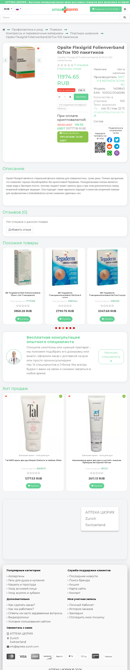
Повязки (56, 29)
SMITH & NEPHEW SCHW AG (111, 81)
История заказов (81, 609)
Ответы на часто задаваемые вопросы (35, 613)
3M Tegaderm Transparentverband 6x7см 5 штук (107, 294)
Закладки (76, 613)
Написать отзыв (70, 68)
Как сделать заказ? (21, 605)
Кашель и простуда (22, 585)
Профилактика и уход (27, 29)
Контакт (74, 593)
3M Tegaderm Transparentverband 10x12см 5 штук (65, 295)
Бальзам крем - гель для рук (34, 456)
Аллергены (16, 576)
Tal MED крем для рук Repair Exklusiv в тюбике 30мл (33, 461)
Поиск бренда (79, 580)
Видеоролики (18, 617)
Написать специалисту (111, 357)
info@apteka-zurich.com (24, 647)
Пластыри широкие (84, 33)
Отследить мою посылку (86, 617)
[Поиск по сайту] (124, 17)
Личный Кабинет (81, 605)
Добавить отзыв (19, 229)
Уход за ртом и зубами (24, 593)
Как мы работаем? (21, 609)
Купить (81, 96)
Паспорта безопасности (109, 112)
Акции (74, 585)
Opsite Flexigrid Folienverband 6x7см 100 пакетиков (42, 37)
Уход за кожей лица (22, 589)
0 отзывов (81, 65)
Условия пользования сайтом (29, 622)
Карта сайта (77, 589)
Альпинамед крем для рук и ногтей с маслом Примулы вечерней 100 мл (96, 462)
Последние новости (83, 576)
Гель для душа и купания (26, 580)
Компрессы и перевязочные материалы (34, 33)
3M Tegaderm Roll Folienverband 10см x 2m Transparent (22, 294)
